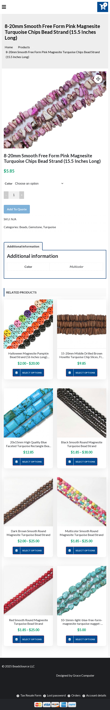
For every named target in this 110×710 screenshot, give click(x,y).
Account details (96, 695)
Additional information (23, 246)
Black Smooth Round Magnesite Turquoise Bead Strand (81, 443)
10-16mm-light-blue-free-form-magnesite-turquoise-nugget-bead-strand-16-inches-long (81, 621)
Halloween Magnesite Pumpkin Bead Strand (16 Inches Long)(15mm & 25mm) (28, 355)
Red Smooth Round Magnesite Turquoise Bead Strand (28, 621)
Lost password (56, 695)
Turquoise (49, 227)
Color (9, 183)
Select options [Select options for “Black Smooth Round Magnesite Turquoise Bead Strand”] (85, 461)
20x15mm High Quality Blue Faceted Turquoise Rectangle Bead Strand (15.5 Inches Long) (28, 443)
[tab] (23, 246)
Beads (23, 227)
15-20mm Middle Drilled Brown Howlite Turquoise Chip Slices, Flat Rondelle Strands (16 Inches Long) (81, 355)
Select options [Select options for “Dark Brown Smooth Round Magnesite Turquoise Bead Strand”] (32, 550)
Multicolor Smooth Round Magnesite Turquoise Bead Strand (81, 532)
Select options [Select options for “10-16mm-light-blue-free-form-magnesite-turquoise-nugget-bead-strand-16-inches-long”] (85, 639)
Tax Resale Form (30, 695)
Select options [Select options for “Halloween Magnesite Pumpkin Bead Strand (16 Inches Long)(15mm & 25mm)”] (32, 372)
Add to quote (17, 209)
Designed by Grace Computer (75, 675)
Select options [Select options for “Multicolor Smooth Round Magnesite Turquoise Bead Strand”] (85, 550)
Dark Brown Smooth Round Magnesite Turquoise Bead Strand (28, 532)
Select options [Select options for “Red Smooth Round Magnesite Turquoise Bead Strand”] (32, 639)
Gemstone (35, 227)
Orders (76, 695)
